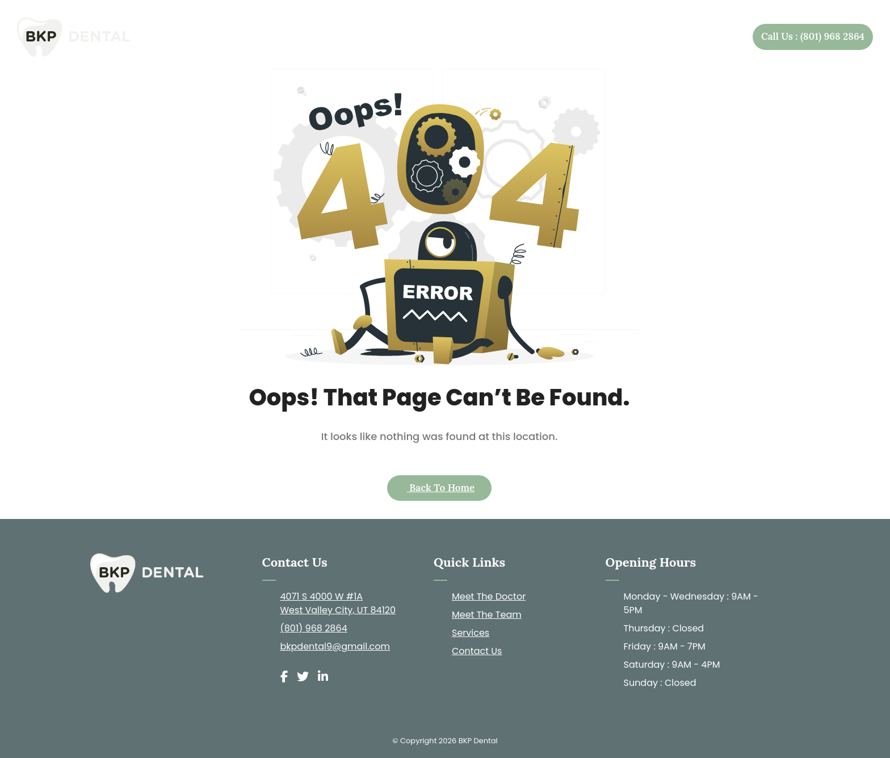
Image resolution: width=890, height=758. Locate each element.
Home (433, 36)
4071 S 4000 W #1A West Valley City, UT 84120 (338, 603)
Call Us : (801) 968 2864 (812, 36)
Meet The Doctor (489, 596)
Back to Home (441, 487)
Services (568, 37)
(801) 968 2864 (313, 628)
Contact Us (707, 36)
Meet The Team (487, 614)
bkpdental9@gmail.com (335, 646)
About (497, 37)
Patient (641, 37)
